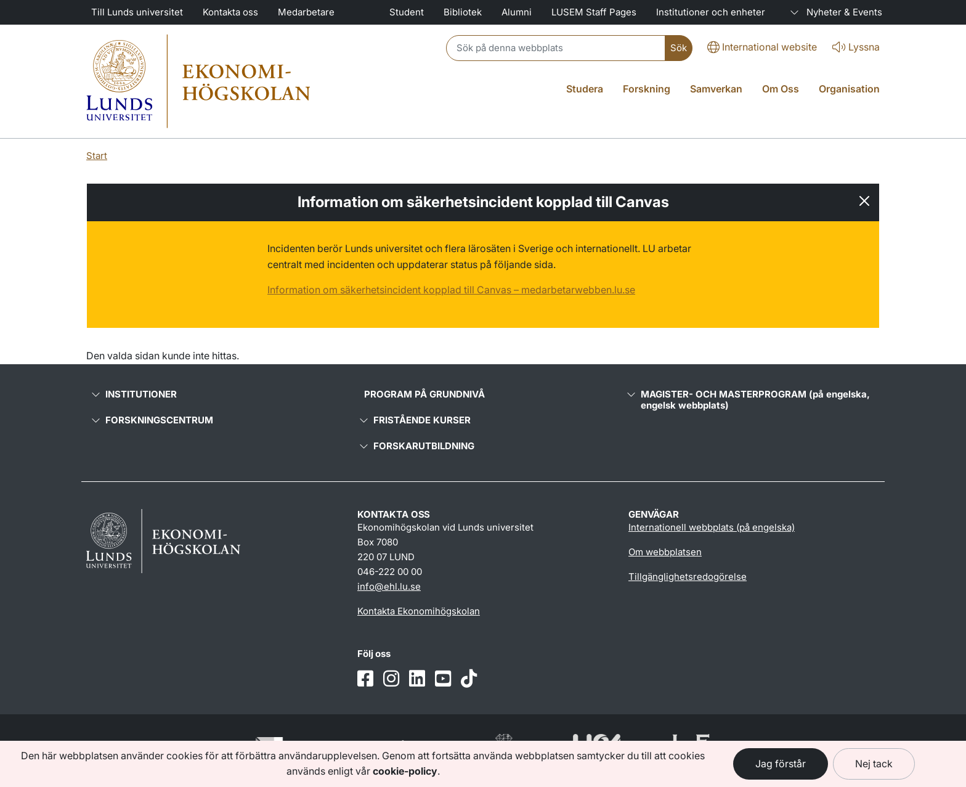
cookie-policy (405, 771)
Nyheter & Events (833, 12)
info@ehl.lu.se (389, 586)
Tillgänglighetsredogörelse (687, 576)
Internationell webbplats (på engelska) (711, 527)
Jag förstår (780, 763)
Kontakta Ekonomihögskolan (418, 611)
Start (96, 155)
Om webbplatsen (665, 552)
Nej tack (874, 763)
